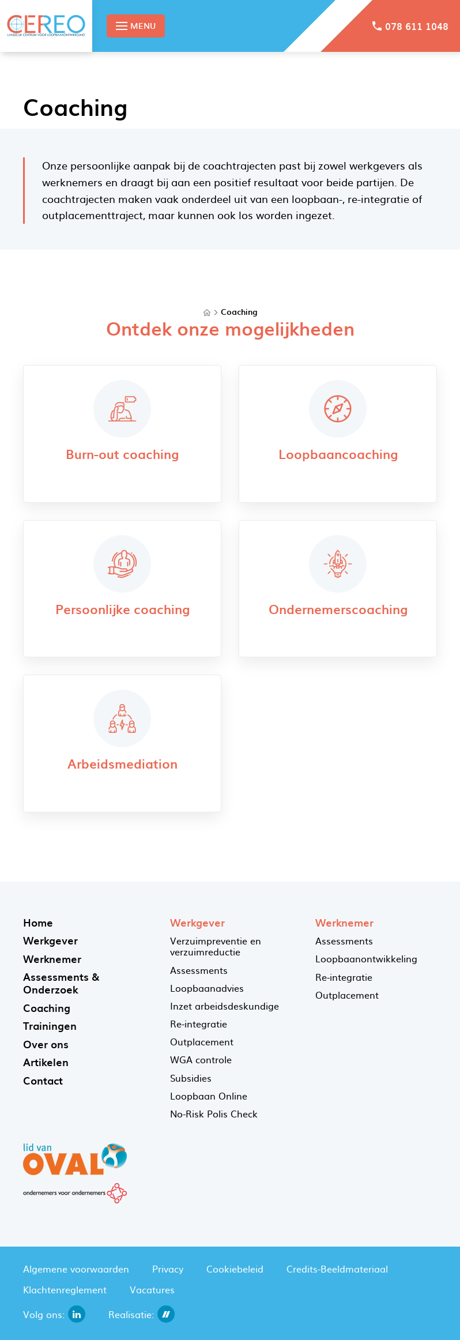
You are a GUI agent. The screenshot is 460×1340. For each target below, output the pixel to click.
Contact (43, 1080)
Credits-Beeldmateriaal (337, 1268)
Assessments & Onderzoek (61, 983)
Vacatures (152, 1289)
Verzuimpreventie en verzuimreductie (215, 946)
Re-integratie (198, 1023)
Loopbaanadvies (207, 988)
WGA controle (201, 1059)
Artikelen (46, 1062)
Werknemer (52, 958)
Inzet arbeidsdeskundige (224, 1005)
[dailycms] (166, 1314)
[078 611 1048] (410, 26)
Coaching (239, 312)
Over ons (46, 1044)
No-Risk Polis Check (214, 1113)
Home (38, 922)
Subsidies (191, 1078)
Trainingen (50, 1025)
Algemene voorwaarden (76, 1268)
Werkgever (50, 940)
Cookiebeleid (234, 1268)
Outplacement (201, 1041)
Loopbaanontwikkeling (366, 958)
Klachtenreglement (65, 1289)
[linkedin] (76, 1314)
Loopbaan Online (208, 1095)
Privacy (167, 1268)
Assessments (199, 970)
